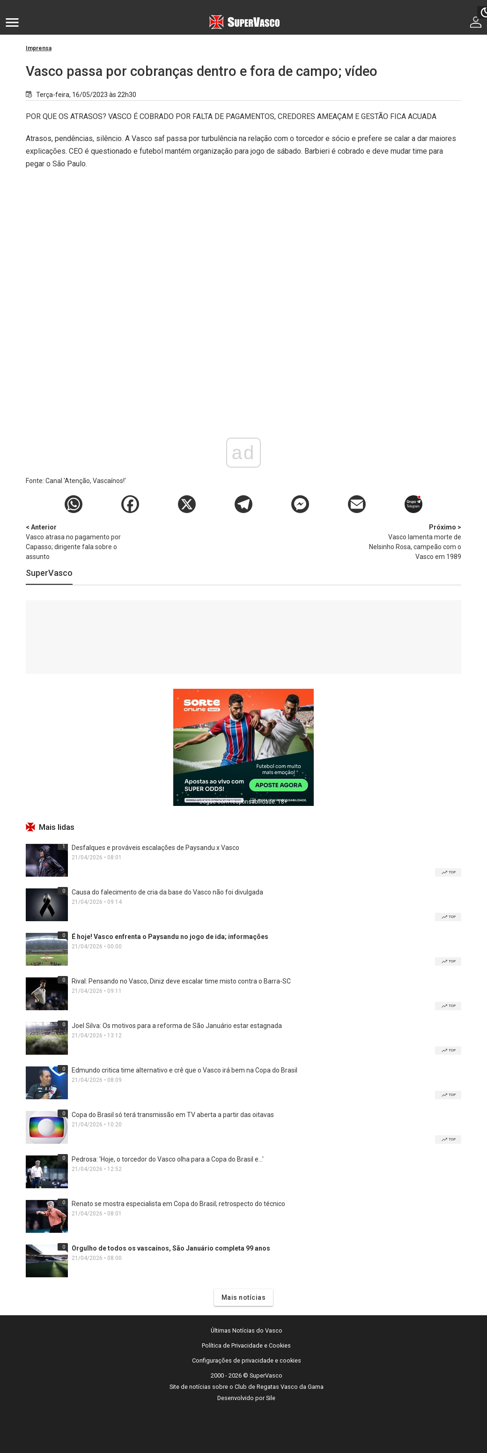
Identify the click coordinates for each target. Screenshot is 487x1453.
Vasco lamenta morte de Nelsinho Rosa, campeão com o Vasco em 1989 (412, 541)
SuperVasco (49, 573)
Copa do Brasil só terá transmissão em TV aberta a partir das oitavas (173, 1114)
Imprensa (39, 48)
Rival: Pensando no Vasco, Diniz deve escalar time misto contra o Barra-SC (181, 981)
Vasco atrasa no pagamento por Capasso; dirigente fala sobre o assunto (75, 541)
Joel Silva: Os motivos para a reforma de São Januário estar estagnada (177, 1025)
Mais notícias (243, 1297)
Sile (270, 1397)
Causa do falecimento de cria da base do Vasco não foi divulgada (167, 892)
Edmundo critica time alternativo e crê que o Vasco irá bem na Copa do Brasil (184, 1070)
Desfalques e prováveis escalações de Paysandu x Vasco (155, 847)
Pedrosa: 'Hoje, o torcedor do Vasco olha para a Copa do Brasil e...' (168, 1159)
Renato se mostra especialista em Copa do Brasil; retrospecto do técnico (178, 1203)
